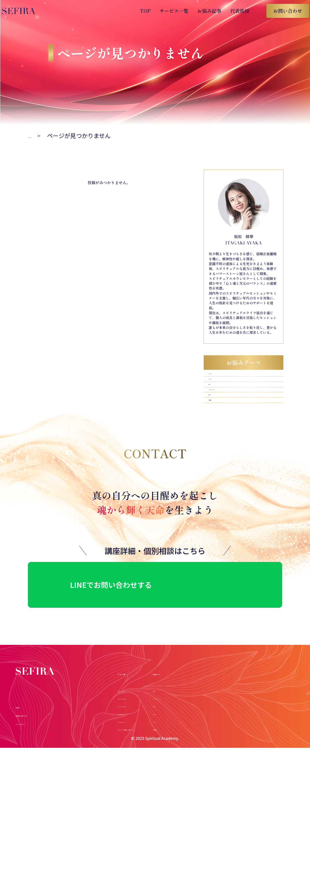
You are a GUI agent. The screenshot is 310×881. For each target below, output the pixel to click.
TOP (140, 10)
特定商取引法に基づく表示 (49, 763)
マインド (218, 389)
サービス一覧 (169, 10)
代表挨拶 (235, 10)
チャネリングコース (140, 727)
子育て (216, 425)
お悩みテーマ (250, 693)
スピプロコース (135, 735)
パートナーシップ (228, 413)
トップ (37, 135)
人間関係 (218, 437)
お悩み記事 (204, 10)
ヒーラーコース (135, 711)
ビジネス (218, 377)
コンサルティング (138, 742)
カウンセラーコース (140, 719)
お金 (213, 401)
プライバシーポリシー (43, 772)
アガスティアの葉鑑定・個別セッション (163, 750)
